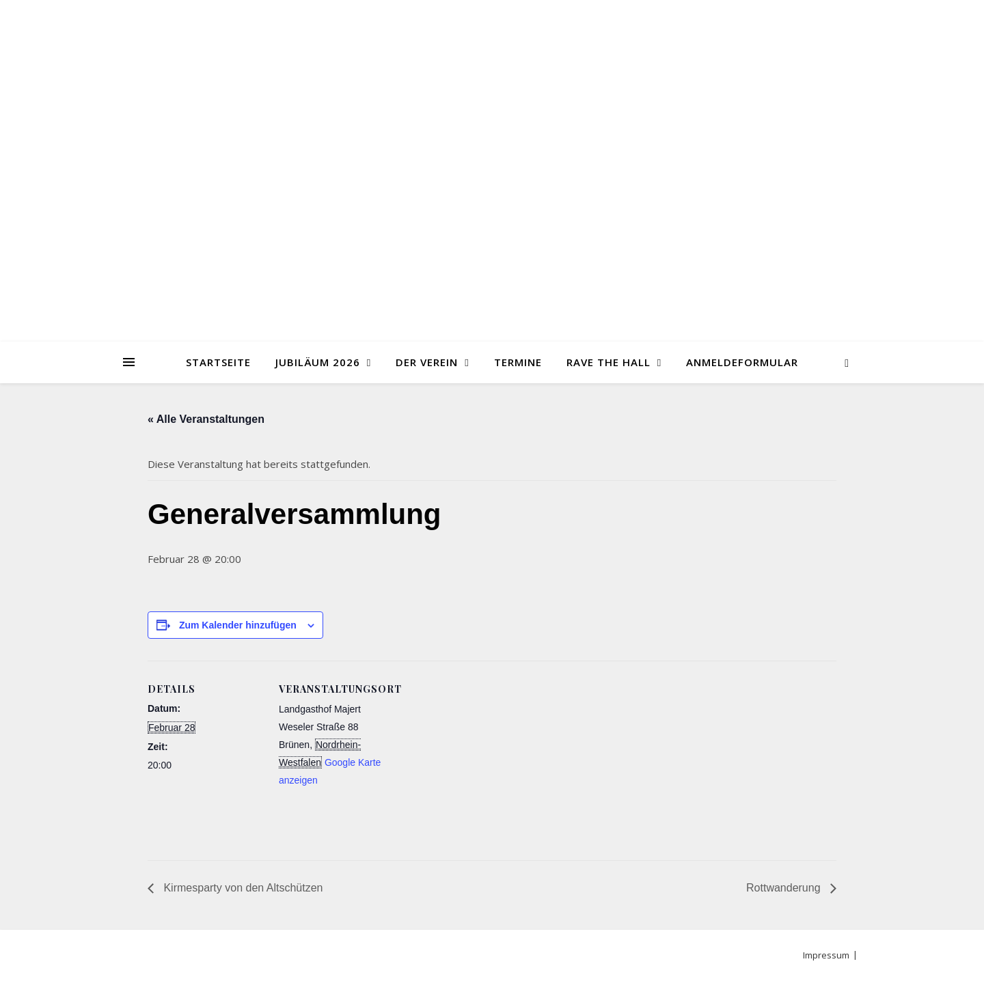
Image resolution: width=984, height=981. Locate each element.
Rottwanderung (784, 888)
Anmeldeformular (742, 362)
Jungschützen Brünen (492, 162)
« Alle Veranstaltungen (206, 419)
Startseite (218, 362)
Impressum (826, 955)
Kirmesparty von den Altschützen (242, 888)
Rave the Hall (608, 362)
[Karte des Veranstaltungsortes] (482, 755)
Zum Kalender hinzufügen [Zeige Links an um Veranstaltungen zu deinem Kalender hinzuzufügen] (238, 625)
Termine (518, 362)
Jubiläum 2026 (317, 362)
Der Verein (427, 362)
